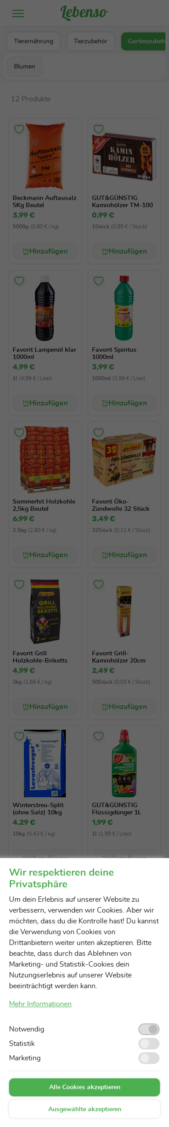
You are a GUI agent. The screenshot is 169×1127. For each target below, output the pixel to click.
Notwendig (26, 1029)
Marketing (25, 1058)
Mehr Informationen (40, 1004)
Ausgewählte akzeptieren (84, 1109)
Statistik (22, 1043)
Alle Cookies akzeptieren (84, 1087)
